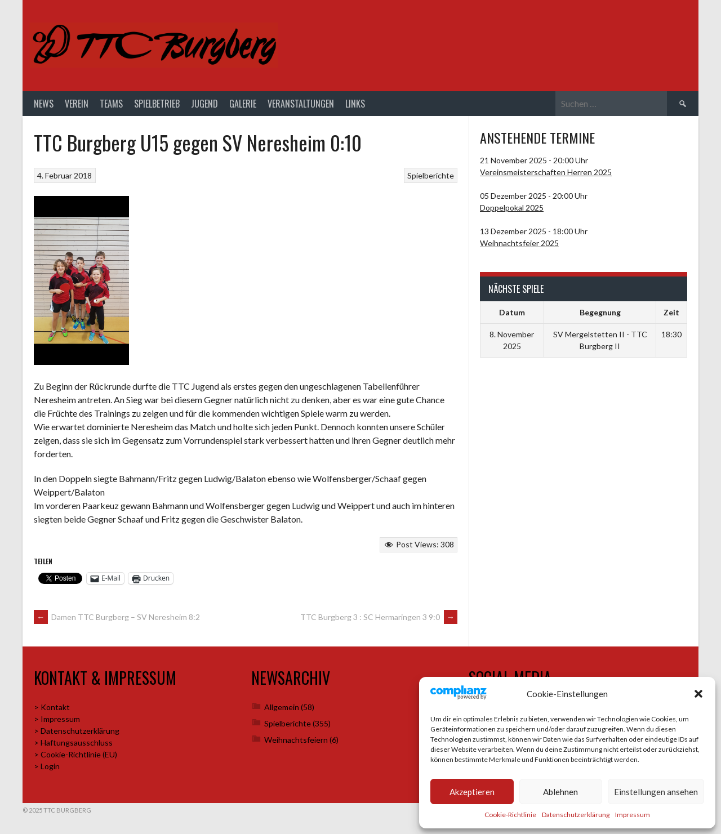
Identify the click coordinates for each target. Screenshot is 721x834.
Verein (76, 103)
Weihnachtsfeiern (296, 739)
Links (355, 103)
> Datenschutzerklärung (76, 730)
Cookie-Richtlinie (510, 814)
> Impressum (57, 719)
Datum (512, 312)
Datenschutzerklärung (575, 814)
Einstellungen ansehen (656, 792)
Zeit (671, 312)
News (44, 103)
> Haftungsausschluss (73, 742)
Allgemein (281, 707)
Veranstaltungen (301, 103)
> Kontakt (52, 707)
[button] (698, 693)
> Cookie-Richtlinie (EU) (75, 754)
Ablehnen (560, 792)
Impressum (632, 814)
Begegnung (600, 312)
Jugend (204, 103)
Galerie (242, 103)
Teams (111, 103)
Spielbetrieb (157, 103)
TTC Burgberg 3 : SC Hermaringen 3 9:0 (378, 617)
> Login (47, 766)
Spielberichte (430, 175)
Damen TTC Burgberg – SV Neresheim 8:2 (117, 617)
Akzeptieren (472, 792)
